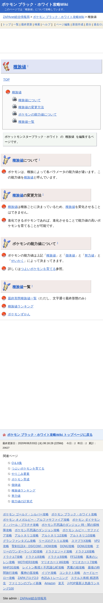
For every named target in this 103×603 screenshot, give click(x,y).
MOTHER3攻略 (28, 562)
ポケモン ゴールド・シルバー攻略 (26, 514)
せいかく (17, 260)
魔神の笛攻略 (30, 572)
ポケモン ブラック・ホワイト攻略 (74, 514)
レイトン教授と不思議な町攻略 (43, 567)
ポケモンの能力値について (37, 114)
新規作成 (77, 24)
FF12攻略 (76, 556)
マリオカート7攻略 (84, 562)
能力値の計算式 (22, 501)
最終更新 (26, 24)
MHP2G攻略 (11, 567)
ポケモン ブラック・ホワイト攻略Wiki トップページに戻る (50, 434)
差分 (88, 24)
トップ (7, 24)
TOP (6, 79)
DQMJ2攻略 (85, 546)
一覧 (16, 24)
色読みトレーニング (54, 578)
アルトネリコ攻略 (27, 535)
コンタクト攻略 (69, 572)
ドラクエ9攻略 (57, 556)
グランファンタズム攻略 (19, 540)
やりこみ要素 (20, 473)
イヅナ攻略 (49, 572)
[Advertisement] (51, 40)
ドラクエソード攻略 (58, 551)
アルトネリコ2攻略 (54, 535)
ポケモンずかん (19, 314)
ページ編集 (63, 24)
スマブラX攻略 (81, 540)
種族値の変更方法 (31, 107)
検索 (37, 24)
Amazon (50, 583)
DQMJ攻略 (67, 546)
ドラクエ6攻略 (85, 551)
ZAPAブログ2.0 (28, 578)
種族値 (19, 66)
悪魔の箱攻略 (76, 567)
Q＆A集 (17, 463)
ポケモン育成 (20, 479)
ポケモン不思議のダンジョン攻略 (37, 530)
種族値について (29, 100)
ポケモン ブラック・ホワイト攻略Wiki (35, 4)
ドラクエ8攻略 (35, 556)
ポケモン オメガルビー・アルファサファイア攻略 (36, 519)
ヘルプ (46, 24)
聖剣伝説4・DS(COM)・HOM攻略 (34, 546)
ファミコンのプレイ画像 (25, 583)
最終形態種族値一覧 (22, 298)
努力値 (89, 255)
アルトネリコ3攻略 (83, 535)
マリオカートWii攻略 (55, 562)
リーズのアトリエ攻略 (53, 540)
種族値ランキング (20, 306)
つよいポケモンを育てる (38, 269)
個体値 (70, 255)
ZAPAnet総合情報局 (16, 17)
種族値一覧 (26, 121)
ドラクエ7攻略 (13, 556)
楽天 (61, 583)
